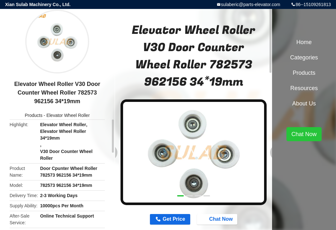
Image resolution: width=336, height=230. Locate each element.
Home (304, 42)
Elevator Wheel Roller (68, 115)
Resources (304, 88)
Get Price (174, 219)
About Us (304, 103)
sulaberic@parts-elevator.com (250, 4)
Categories (304, 57)
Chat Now (218, 219)
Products (33, 115)
